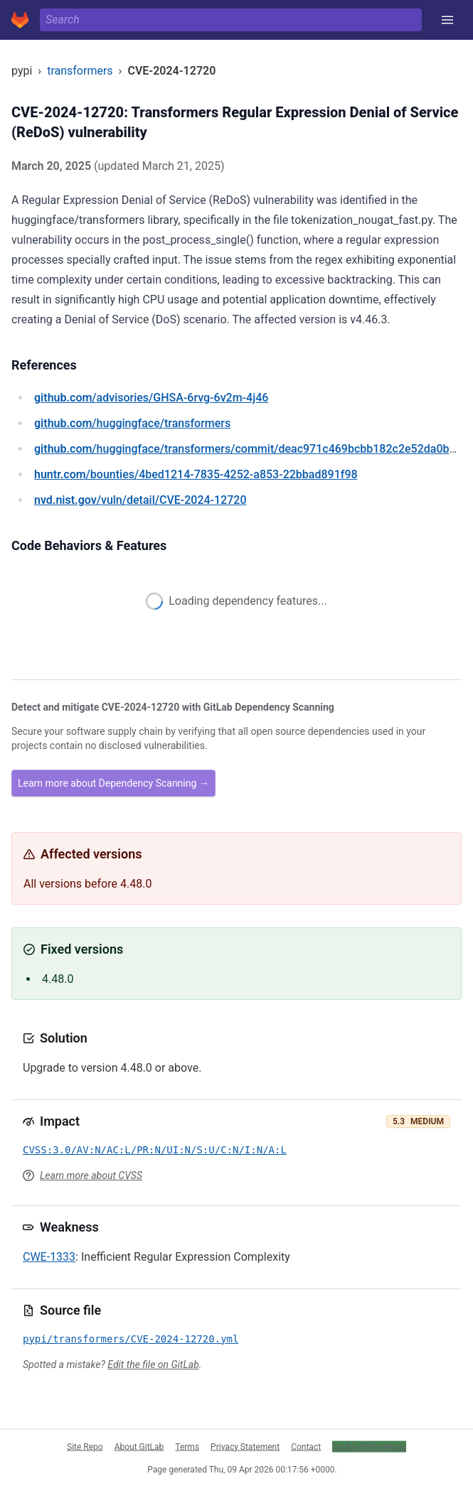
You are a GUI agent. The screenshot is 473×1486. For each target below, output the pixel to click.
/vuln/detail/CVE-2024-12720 (140, 500)
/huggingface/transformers (132, 423)
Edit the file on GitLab (152, 1364)
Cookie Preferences (369, 1446)
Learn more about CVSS (91, 1175)
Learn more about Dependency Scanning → (113, 783)
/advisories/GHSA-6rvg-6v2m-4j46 (151, 397)
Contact (306, 1446)
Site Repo (85, 1446)
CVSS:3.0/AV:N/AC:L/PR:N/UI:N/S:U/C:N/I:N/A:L (155, 1150)
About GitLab (139, 1446)
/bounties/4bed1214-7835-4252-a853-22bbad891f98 (196, 474)
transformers (79, 70)
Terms (187, 1446)
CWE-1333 (49, 1257)
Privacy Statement (245, 1446)
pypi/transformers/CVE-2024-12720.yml (130, 1339)
